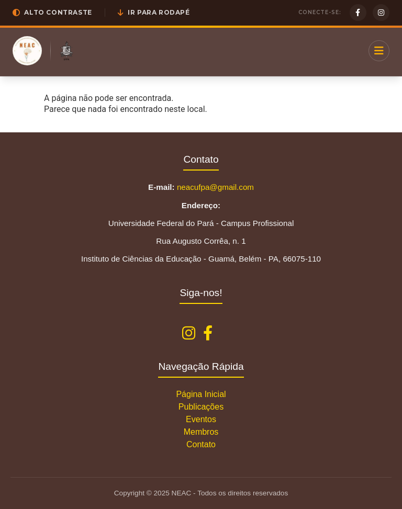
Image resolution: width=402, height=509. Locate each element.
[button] (52, 12)
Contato (201, 444)
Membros (201, 431)
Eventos (201, 419)
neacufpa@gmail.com (215, 187)
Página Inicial (201, 394)
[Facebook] (358, 12)
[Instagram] (381, 12)
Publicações (201, 406)
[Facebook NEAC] (208, 333)
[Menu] (378, 50)
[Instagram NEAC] (188, 333)
